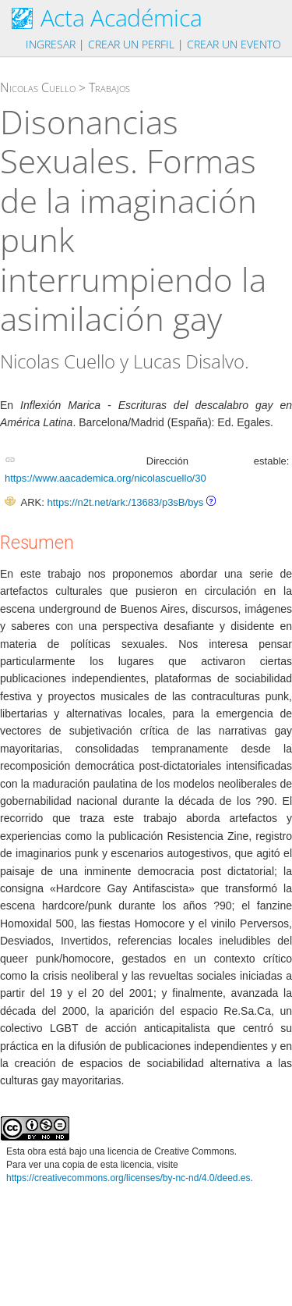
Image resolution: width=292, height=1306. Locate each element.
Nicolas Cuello (38, 87)
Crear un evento (234, 44)
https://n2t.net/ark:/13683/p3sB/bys (125, 502)
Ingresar (51, 44)
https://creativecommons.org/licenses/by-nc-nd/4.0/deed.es (128, 1178)
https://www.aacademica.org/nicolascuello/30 (105, 478)
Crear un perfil (131, 44)
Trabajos (109, 87)
